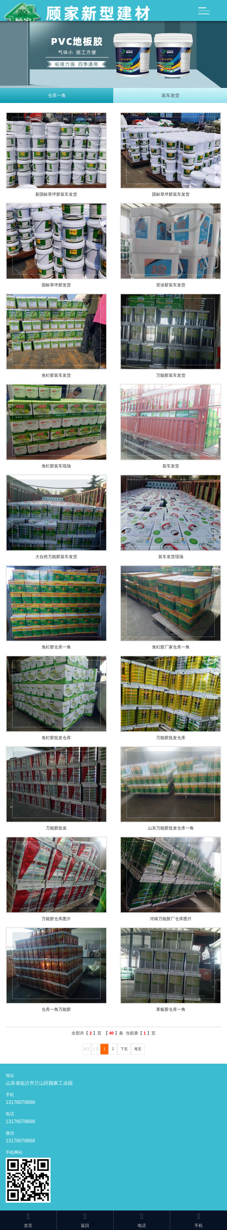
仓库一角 (57, 95)
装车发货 (170, 95)
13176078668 (20, 1102)
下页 (124, 1049)
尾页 (137, 1049)
